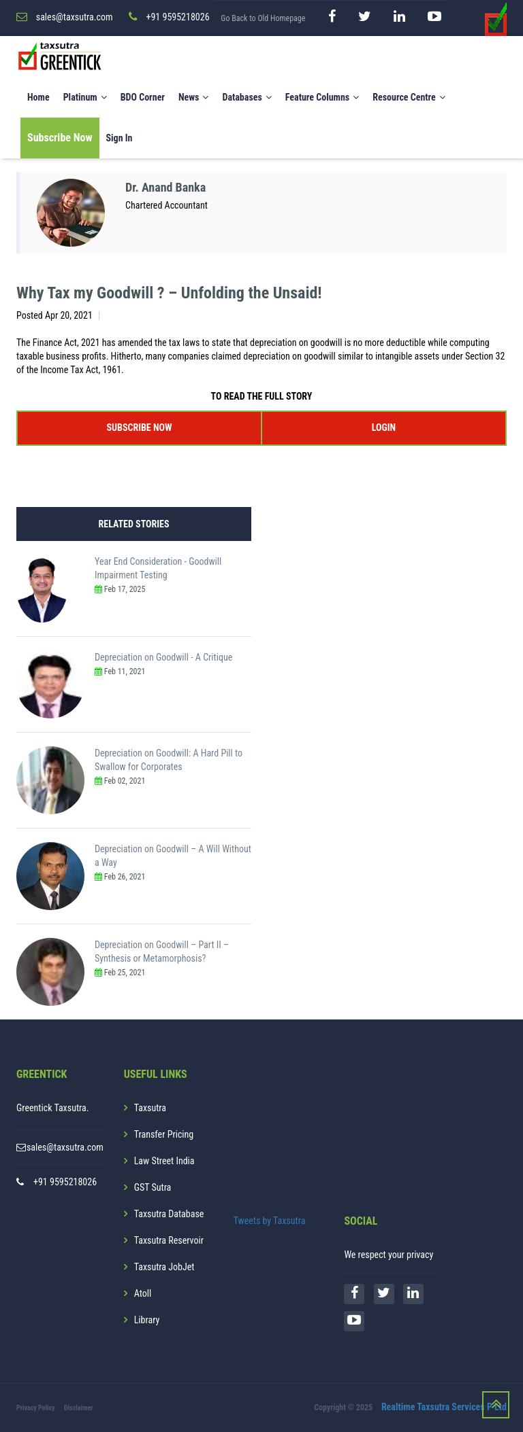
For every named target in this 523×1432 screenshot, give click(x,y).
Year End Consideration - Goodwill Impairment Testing (158, 568)
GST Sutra (153, 1187)
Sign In (119, 138)
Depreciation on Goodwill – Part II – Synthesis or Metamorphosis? (162, 951)
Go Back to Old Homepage (263, 18)
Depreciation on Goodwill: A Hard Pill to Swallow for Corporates (168, 760)
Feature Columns (322, 97)
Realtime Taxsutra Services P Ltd (444, 1406)
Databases (246, 97)
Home (38, 97)
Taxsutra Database (169, 1213)
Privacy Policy (35, 1408)
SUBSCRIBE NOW (139, 427)
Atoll (142, 1293)
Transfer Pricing (164, 1134)
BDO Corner (143, 97)
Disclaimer (78, 1408)
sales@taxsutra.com (65, 1147)
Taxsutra (150, 1107)
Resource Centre (409, 97)
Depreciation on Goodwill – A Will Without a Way (173, 855)
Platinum (85, 97)
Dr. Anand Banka (165, 187)
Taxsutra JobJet (164, 1266)
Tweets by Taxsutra (270, 1220)
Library (147, 1319)
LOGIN (384, 427)
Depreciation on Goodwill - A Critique (163, 657)
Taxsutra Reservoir (169, 1240)
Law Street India (164, 1160)
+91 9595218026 (65, 1181)
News (193, 97)
